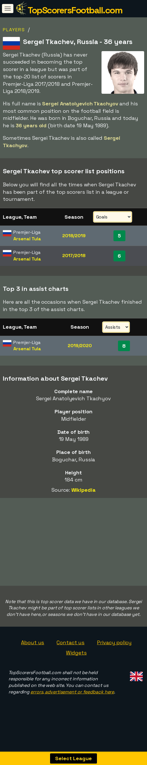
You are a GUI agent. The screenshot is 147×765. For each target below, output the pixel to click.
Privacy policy (114, 652)
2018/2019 (74, 236)
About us (32, 652)
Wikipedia (83, 490)
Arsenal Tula (27, 239)
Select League (73, 758)
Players (14, 30)
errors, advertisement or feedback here (72, 702)
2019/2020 (80, 346)
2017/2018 (73, 256)
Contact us (70, 652)
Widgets (76, 663)
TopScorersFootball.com (75, 10)
